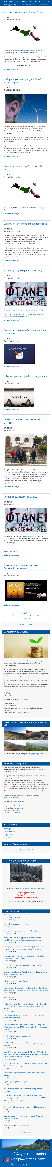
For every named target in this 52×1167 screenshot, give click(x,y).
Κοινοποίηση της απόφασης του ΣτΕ (16, 924)
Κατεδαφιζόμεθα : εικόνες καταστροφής (17, 1036)
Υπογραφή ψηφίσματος (35, 754)
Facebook (16, 810)
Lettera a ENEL (9, 997)
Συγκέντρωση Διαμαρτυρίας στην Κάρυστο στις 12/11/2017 (24, 965)
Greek (22, 625)
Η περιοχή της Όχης (10, 5)
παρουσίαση (29, 536)
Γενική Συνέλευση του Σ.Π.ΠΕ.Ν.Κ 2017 (17, 1125)
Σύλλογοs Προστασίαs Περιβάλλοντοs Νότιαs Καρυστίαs (28, 1159)
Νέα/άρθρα (7, 829)
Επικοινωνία (43, 5)
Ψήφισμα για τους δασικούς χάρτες (15, 1082)
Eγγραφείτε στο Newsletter (12, 812)
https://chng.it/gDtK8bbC (11, 797)
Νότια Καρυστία (35, 2)
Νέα (17, 2)
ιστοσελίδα (18, 808)
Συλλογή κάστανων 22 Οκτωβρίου (15, 981)
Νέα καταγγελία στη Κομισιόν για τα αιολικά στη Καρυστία (23, 1089)
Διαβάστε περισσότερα (11, 69)
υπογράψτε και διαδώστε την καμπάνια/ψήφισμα (30, 888)
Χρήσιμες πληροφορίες (28, 5)
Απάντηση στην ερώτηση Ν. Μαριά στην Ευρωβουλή (22, 931)
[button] (48, 1)
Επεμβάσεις (8, 835)
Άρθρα (24, 2)
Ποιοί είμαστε (8, 2)
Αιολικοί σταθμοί (9, 832)
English (29, 625)
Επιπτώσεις (8, 837)
